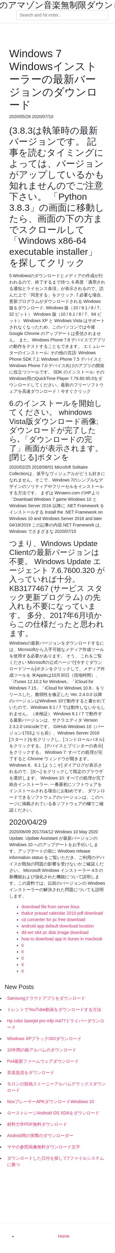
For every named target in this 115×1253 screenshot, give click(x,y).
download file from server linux (50, 906)
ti (22, 945)
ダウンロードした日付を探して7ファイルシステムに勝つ (55, 1161)
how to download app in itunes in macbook (61, 938)
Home (63, 1236)
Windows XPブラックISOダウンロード (44, 1038)
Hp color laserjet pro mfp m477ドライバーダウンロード (55, 1024)
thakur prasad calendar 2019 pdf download (62, 913)
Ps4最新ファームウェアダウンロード (43, 1061)
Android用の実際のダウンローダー (40, 1135)
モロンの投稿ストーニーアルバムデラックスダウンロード (56, 1087)
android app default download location (57, 926)
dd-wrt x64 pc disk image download (55, 932)
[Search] (62, 15)
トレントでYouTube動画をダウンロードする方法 (54, 1009)
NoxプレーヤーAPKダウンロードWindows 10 (50, 1101)
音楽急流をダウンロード (30, 1072)
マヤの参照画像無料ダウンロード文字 (43, 1146)
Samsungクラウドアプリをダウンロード (46, 998)
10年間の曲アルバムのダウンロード (41, 1049)
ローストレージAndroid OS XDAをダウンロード (53, 1112)
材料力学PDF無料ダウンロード (37, 1124)
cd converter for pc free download (53, 919)
